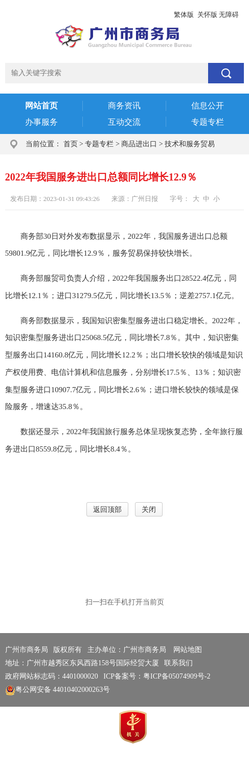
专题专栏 (99, 144)
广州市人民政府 (30, 14)
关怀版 (207, 14)
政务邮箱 (74, 14)
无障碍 (229, 14)
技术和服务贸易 (190, 144)
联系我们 (178, 663)
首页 (70, 144)
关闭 (149, 509)
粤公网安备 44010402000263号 (57, 689)
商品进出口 (139, 144)
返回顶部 (107, 509)
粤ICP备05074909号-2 (176, 676)
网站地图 (187, 650)
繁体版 (184, 14)
